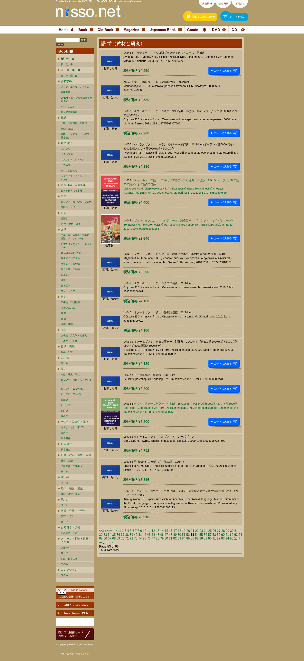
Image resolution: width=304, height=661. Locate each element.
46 (162, 534)
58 (214, 534)
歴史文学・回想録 (70, 263)
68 (114, 538)
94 (227, 538)
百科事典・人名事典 (73, 185)
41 (140, 534)
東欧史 (64, 399)
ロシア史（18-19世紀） (73, 388)
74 (140, 538)
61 (227, 534)
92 (218, 538)
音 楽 (63, 318)
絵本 (63, 280)
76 (149, 538)
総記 (63, 117)
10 (144, 530)
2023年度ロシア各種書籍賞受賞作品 (76, 99)
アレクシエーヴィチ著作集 (75, 86)
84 (183, 538)
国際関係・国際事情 (71, 466)
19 (184, 530)
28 (223, 530)
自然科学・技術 (70, 527)
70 (122, 538)
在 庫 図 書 (69, 75)
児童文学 (65, 274)
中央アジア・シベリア (72, 159)
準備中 (64, 575)
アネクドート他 (69, 341)
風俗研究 (65, 438)
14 (162, 530)
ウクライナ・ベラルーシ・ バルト (75, 178)
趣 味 (64, 553)
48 (170, 534)
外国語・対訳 (68, 207)
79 (162, 538)
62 (231, 534)
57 (210, 534)
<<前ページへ (109, 530)
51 (183, 534)
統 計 (65, 499)
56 (205, 534)
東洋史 (64, 410)
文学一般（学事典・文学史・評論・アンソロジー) (76, 237)
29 (227, 530)
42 (144, 534)
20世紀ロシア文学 (70, 258)
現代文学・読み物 (70, 269)
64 (240, 534)
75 (144, 538)
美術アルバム (68, 307)
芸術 (63, 296)
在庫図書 (65, 92)
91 (214, 538)
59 (218, 534)
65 (101, 538)
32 (101, 534)
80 (166, 538)
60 (223, 534)
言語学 (64, 218)
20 (188, 530)
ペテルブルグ (68, 154)
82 (175, 538)
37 (122, 534)
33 (105, 534)
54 (197, 534)
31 (236, 530)
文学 (63, 229)
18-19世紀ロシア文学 (72, 252)
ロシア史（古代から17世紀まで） (76, 382)
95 (231, 538)
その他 (64, 564)
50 (179, 534)
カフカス (65, 165)
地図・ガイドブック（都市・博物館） (76, 136)
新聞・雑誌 (67, 128)
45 (157, 534)
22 (197, 530)
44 (153, 534)
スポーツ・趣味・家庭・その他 (76, 540)
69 (118, 538)
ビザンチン (67, 405)
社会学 (64, 521)
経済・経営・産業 (72, 488)
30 (231, 530)
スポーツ (65, 547)
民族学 (64, 433)
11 (149, 530)
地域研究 (66, 143)
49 (175, 534)
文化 (63, 329)
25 (210, 530)
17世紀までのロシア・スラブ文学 (76, 246)
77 (153, 538)
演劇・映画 (67, 324)
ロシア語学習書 (69, 112)
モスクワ (65, 148)
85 (188, 538)
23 (201, 530)
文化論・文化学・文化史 (74, 335)
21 (192, 530)
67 (109, 538)
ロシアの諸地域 (69, 170)
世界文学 (65, 285)
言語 (63, 212)
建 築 (63, 313)
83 (179, 538)
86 (192, 538)
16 (171, 530)
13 (157, 530)
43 (149, 534)
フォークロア (68, 291)
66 (105, 538)
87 (197, 538)
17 (175, 530)
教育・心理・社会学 (73, 510)
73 (136, 538)
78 (157, 538)
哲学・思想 (68, 346)
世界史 (64, 416)
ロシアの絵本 (68, 106)
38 (127, 534)
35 (114, 534)
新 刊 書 (67, 64)
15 (166, 530)
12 (153, 530)
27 (219, 530)
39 (131, 534)
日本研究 (66, 443)
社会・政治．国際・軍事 (76, 455)
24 (205, 530)
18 (179, 530)
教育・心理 (67, 516)
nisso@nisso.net (133, 1)
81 (170, 538)
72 (131, 538)
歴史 (63, 368)
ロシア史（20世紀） (71, 394)
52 (188, 534)
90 (210, 538)
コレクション (69, 569)
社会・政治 (67, 460)
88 (201, 538)
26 (214, 530)
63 (236, 534)
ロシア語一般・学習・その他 (76, 201)
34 (109, 534)
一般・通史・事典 (70, 374)
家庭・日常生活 (69, 558)
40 (136, 534)
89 (205, 538)
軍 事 (64, 471)
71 (127, 538)
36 (118, 534)
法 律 (65, 477)
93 (223, 538)
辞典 (63, 196)
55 (201, 534)
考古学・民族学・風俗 (74, 421)
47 (166, 534)
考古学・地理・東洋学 (72, 427)
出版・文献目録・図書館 (74, 123)
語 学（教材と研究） (72, 224)
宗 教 (65, 357)
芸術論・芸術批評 (70, 302)
